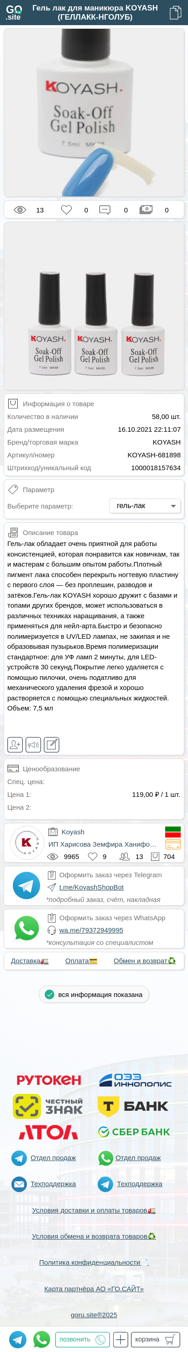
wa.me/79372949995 (91, 930)
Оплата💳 (81, 961)
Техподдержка (53, 1184)
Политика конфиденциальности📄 (94, 1262)
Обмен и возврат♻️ (145, 961)
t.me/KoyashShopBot (91, 887)
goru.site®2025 (94, 1315)
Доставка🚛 (30, 961)
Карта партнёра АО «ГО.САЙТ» (94, 1289)
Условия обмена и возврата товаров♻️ (94, 1236)
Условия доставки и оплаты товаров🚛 (94, 1210)
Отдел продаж (53, 1157)
